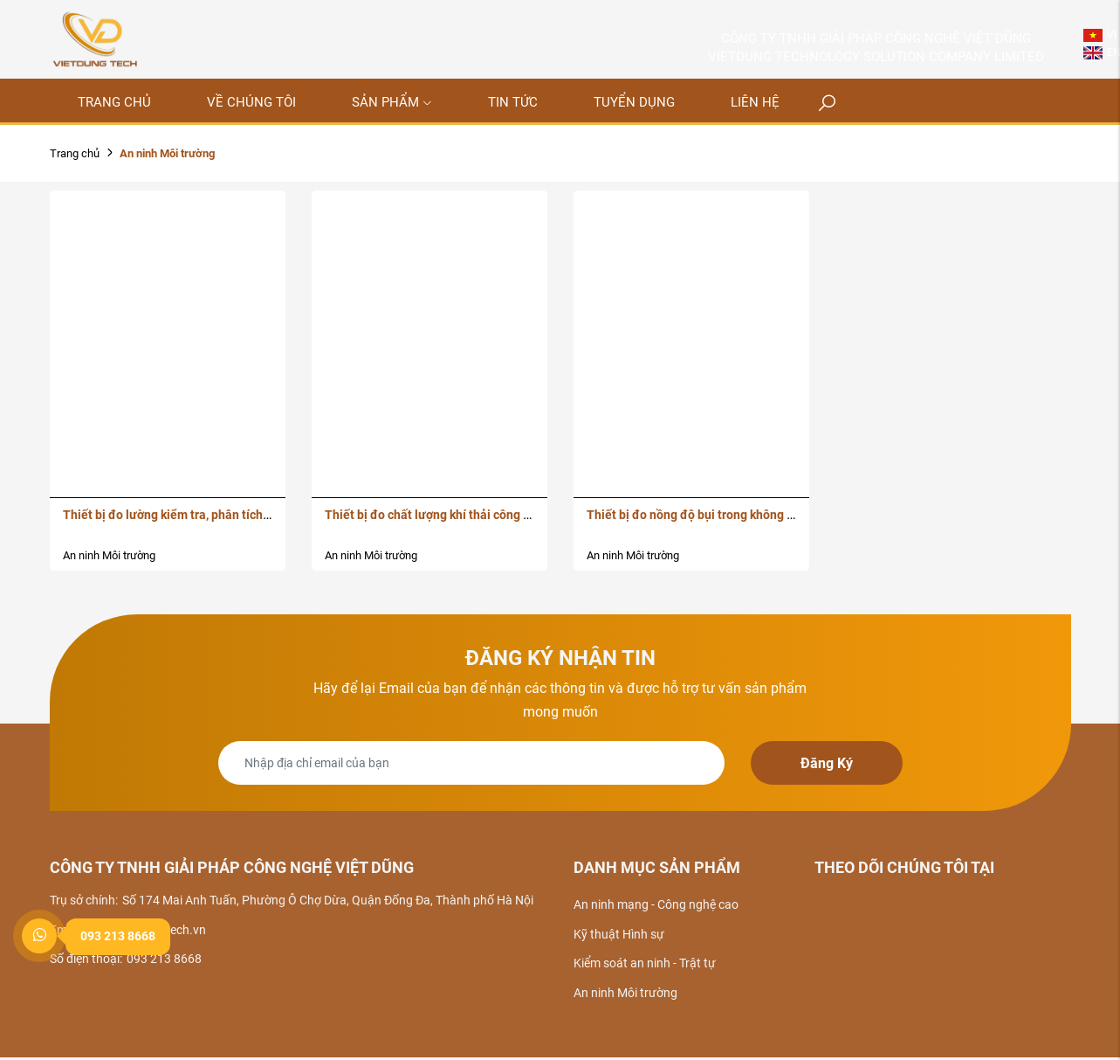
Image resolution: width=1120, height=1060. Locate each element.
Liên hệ (755, 102)
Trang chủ (75, 153)
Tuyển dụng (634, 102)
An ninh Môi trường (109, 555)
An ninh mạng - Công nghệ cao (656, 904)
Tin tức (513, 102)
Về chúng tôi (251, 102)
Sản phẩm (392, 102)
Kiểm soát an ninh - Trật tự (645, 963)
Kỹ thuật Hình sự (619, 934)
